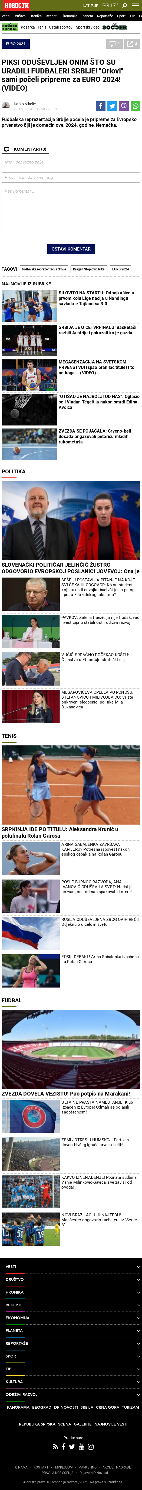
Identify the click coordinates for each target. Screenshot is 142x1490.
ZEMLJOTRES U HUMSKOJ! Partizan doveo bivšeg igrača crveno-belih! (95, 1142)
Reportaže (105, 16)
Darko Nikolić (25, 104)
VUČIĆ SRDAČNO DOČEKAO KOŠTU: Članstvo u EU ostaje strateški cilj (95, 657)
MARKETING (87, 1467)
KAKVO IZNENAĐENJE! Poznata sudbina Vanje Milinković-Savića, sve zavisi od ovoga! (99, 1182)
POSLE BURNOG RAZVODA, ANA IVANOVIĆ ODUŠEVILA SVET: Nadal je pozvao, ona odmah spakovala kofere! (97, 887)
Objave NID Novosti (94, 1473)
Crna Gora (107, 1407)
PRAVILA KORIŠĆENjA (58, 1473)
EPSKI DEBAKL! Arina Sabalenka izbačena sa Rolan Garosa (100, 959)
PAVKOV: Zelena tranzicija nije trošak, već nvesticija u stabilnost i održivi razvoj (100, 620)
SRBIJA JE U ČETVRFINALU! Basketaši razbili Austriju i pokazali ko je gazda (97, 330)
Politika (13, 471)
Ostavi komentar (71, 249)
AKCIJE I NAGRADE (117, 1467)
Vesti (5, 16)
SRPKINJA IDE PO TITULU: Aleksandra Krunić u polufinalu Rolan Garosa (60, 832)
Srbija (87, 1407)
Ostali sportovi (61, 27)
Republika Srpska (37, 1424)
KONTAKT (41, 1467)
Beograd (41, 1407)
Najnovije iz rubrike (26, 284)
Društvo (19, 16)
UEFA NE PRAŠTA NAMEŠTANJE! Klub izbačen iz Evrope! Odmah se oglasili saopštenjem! (97, 1107)
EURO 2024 (15, 43)
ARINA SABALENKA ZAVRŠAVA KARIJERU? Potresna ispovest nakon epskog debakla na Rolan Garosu (95, 849)
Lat (86, 6)
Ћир (94, 6)
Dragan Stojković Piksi (89, 269)
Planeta (87, 16)
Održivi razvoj (73, 1395)
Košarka (28, 27)
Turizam (130, 1407)
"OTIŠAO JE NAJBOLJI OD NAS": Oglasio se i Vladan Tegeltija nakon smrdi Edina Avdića (99, 402)
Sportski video (88, 27)
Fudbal (12, 1000)
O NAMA (21, 1467)
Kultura (73, 1382)
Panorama (18, 1407)
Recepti (51, 16)
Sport (121, 16)
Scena (64, 1424)
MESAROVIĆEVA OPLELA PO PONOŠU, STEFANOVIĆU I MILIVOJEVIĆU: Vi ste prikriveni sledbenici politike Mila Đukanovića (97, 699)
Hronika (35, 16)
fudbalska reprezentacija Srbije (44, 269)
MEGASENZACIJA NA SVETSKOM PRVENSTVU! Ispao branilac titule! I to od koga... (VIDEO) (96, 367)
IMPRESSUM (63, 1467)
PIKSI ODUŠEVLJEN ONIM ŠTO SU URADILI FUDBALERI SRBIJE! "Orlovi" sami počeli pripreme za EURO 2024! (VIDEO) (62, 75)
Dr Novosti (66, 1407)
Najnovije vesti (110, 1424)
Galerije (83, 1424)
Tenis (42, 27)
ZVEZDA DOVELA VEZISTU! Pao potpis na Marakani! (66, 1093)
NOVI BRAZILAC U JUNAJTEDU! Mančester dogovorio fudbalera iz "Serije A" (99, 1220)
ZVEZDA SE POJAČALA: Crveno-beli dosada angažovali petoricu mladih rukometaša (95, 436)
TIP (132, 16)
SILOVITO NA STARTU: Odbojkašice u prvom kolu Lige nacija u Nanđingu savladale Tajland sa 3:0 (96, 298)
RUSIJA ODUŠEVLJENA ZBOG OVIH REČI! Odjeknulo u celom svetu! (100, 922)
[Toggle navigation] (135, 5)
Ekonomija (69, 16)
